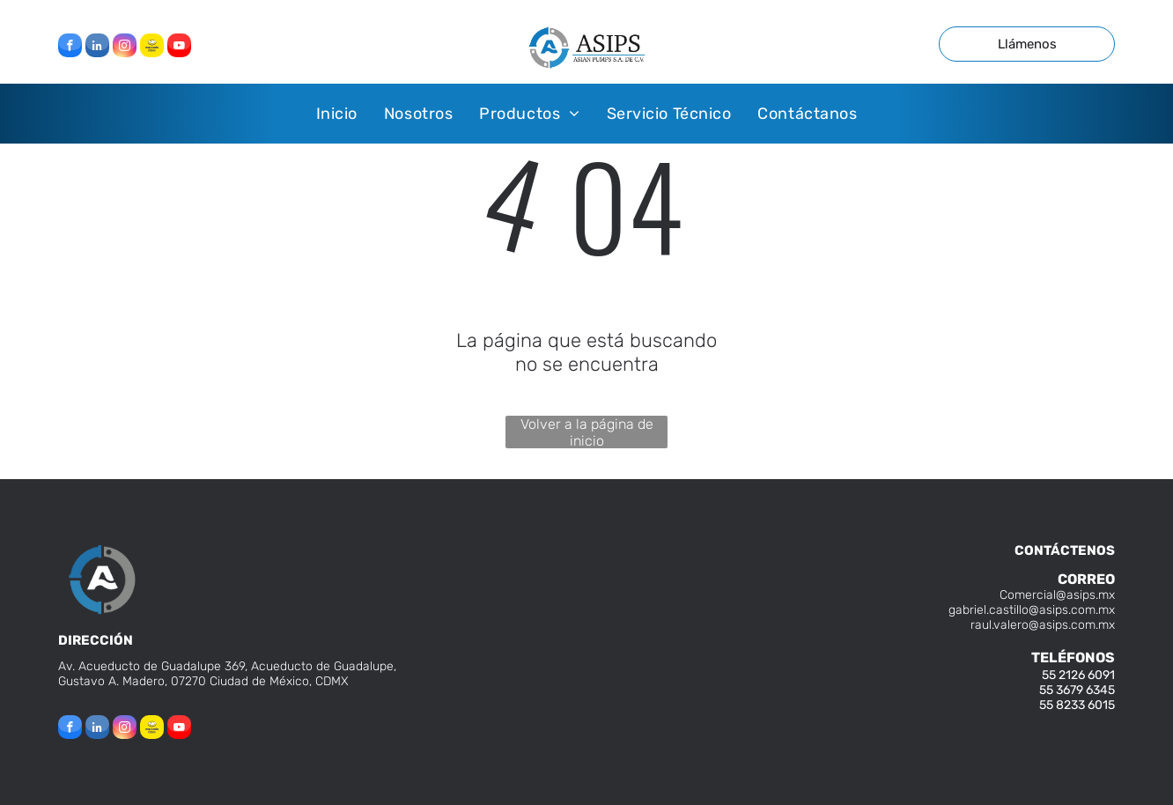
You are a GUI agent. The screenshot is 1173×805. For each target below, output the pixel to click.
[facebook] (70, 47)
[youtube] (179, 47)
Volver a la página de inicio (586, 432)
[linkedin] (97, 47)
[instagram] (124, 47)
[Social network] (152, 47)
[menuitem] (337, 113)
